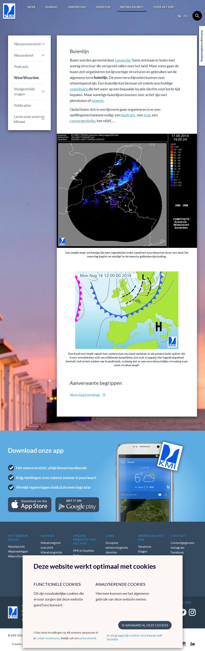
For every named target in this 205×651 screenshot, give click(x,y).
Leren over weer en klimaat (29, 119)
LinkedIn (176, 557)
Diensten (103, 7)
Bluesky (176, 562)
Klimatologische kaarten (51, 555)
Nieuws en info (131, 7)
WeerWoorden (26, 77)
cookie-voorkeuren (48, 638)
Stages (142, 551)
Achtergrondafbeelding (202, 45)
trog (147, 115)
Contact (179, 535)
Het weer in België (18, 537)
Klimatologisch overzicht (51, 545)
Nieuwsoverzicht (27, 44)
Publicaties (22, 105)
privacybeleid (88, 638)
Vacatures (144, 546)
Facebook (177, 552)
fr (185, 16)
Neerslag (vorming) (85, 395)
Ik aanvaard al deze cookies (145, 625)
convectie (123, 60)
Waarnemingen (18, 551)
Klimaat (51, 7)
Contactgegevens (182, 543)
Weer (31, 7)
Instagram (177, 547)
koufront (128, 115)
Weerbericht (16, 546)
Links (110, 535)
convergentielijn (82, 121)
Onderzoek (77, 7)
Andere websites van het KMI (84, 539)
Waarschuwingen (19, 556)
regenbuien (79, 89)
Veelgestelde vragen (24, 91)
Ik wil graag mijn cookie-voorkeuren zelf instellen (134, 637)
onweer (98, 100)
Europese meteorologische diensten (117, 547)
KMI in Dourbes (83, 550)
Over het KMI (163, 7)
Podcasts (21, 66)
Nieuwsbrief (24, 55)
